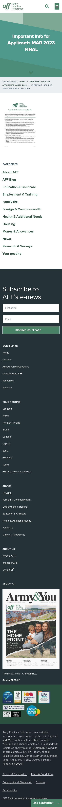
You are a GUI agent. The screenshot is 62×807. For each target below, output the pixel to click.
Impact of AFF (10, 562)
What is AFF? (9, 555)
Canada (6, 436)
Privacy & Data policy (14, 774)
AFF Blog (9, 180)
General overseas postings (16, 471)
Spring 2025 (9, 680)
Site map (7, 387)
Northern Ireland (11, 422)
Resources (8, 380)
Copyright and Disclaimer (17, 782)
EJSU (5, 450)
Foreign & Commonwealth (21, 209)
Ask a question (43, 803)
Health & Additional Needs (22, 217)
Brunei (5, 429)
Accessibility (9, 790)
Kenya (5, 464)
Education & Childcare (19, 187)
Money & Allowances (18, 231)
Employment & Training (20, 194)
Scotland (7, 408)
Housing (8, 224)
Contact (6, 359)
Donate (6, 569)
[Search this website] (47, 6)
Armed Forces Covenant (15, 366)
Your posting (11, 254)
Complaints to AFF (12, 373)
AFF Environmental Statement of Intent (25, 798)
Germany (7, 457)
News (6, 239)
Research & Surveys (17, 246)
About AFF (10, 172)
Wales (5, 415)
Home (22, 82)
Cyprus (6, 443)
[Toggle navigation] (57, 6)
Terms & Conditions (42, 774)
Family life (10, 202)
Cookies (40, 782)
